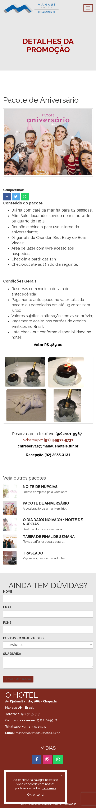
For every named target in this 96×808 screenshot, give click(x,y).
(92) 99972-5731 (58, 440)
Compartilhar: (13, 190)
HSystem (34, 804)
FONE (7, 622)
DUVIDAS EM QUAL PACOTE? (23, 638)
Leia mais (49, 788)
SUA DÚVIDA (12, 653)
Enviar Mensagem (18, 679)
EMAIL (7, 607)
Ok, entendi (35, 794)
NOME (7, 591)
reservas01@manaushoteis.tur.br (37, 733)
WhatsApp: (33, 440)
